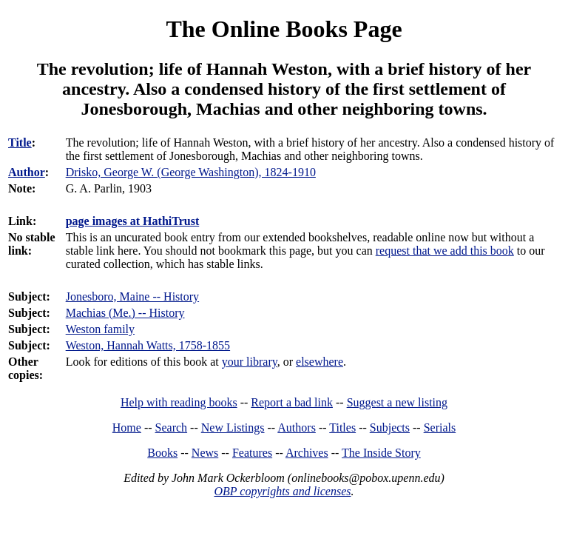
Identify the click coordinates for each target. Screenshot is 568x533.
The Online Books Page (284, 29)
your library (249, 361)
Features (252, 452)
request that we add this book (445, 250)
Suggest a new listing (397, 402)
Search (171, 427)
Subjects (390, 427)
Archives (306, 452)
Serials (440, 427)
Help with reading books (179, 402)
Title (20, 142)
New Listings (233, 427)
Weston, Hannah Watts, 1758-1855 (148, 345)
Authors (296, 427)
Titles (342, 427)
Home (126, 427)
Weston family (100, 329)
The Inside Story (381, 452)
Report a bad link (292, 402)
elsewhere (319, 361)
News (205, 452)
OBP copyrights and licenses (282, 491)
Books (162, 452)
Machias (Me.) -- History (125, 312)
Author (26, 172)
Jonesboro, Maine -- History (132, 296)
